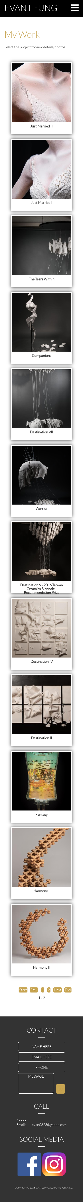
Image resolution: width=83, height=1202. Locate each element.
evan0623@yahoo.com (49, 1125)
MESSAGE (36, 1083)
